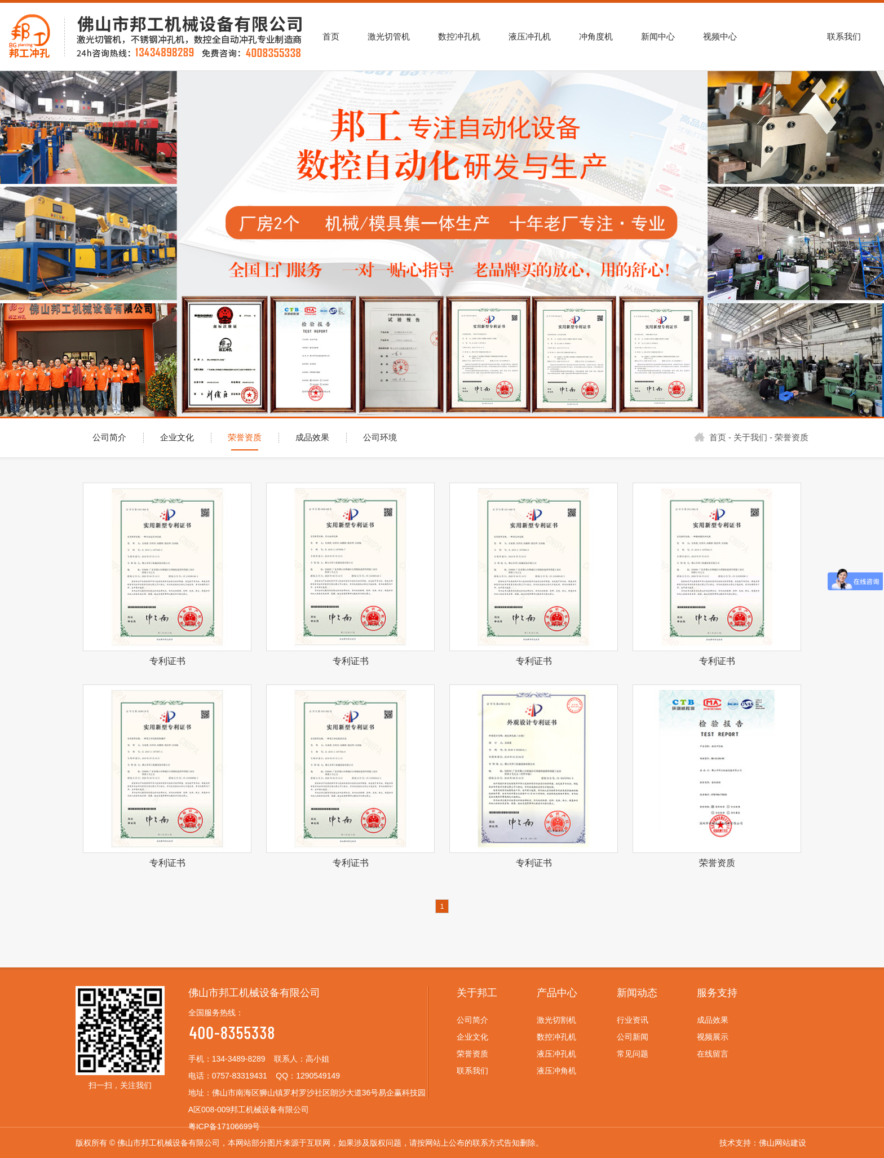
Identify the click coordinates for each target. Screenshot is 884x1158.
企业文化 (177, 437)
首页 (710, 437)
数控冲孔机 (556, 1036)
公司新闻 (632, 1036)
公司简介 (109, 437)
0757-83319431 (239, 1075)
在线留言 (712, 1053)
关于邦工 (477, 992)
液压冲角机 (556, 1070)
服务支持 (717, 992)
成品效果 (312, 437)
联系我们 (472, 1070)
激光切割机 (556, 1019)
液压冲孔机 (556, 1053)
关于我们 (750, 437)
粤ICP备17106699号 (224, 1126)
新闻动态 (637, 992)
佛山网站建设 (782, 1142)
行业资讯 (632, 1019)
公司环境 (380, 437)
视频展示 (712, 1036)
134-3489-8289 (239, 1058)
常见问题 (632, 1053)
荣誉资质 (245, 437)
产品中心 (557, 992)
